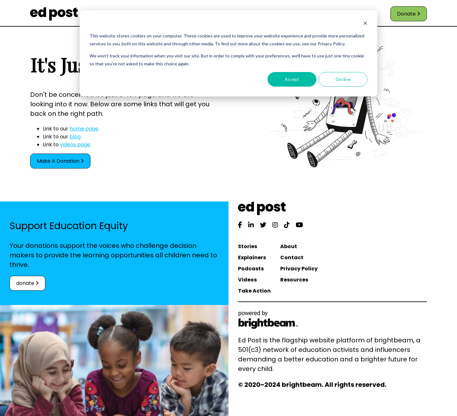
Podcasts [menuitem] (251, 268)
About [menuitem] (288, 246)
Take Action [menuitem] (254, 290)
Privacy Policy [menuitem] (299, 268)
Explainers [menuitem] (252, 257)
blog (75, 136)
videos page (75, 144)
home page (84, 128)
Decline (343, 79)
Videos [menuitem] (247, 279)
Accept (292, 79)
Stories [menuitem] (247, 246)
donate (27, 283)
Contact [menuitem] (291, 257)
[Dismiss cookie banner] (365, 24)
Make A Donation (60, 161)
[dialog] (228, 53)
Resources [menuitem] (294, 279)
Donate (408, 13)
